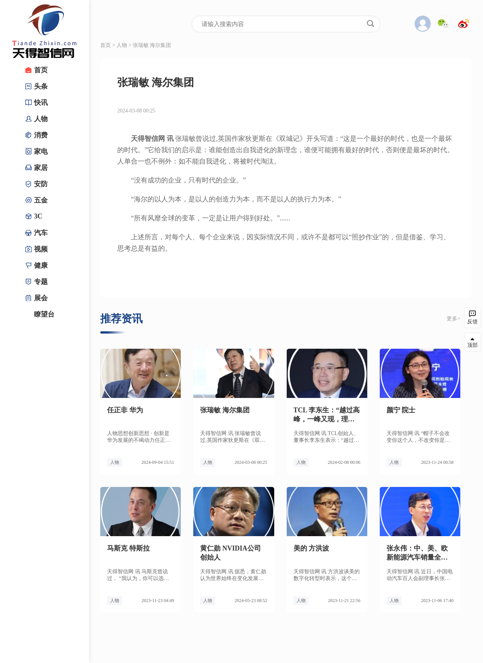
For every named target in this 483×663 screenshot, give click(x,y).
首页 (105, 45)
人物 (121, 45)
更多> (453, 318)
